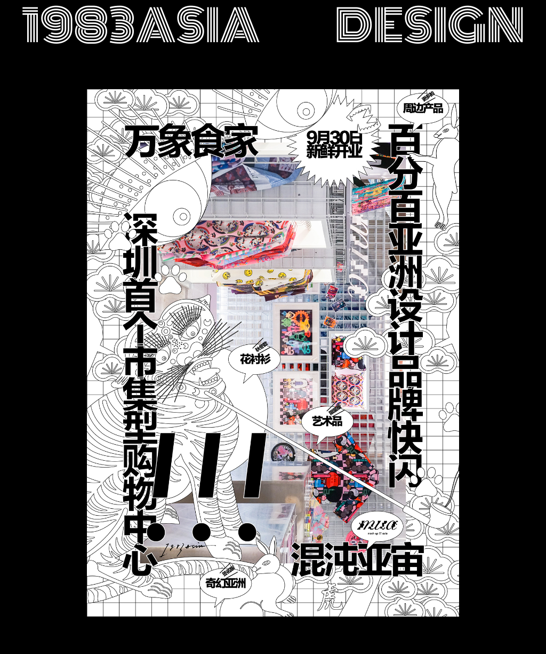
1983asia (140, 26)
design (430, 26)
